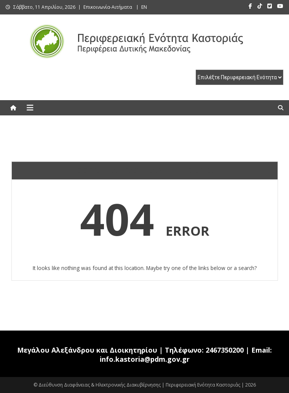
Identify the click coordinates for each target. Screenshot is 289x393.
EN (144, 7)
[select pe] (239, 77)
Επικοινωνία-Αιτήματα (107, 7)
